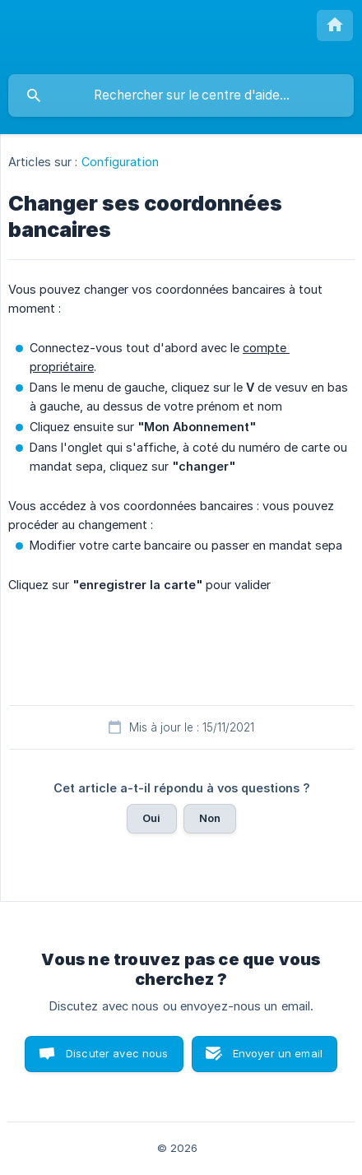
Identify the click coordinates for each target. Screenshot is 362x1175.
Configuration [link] (120, 162)
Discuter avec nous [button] (117, 1053)
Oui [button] (151, 817)
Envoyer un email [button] (278, 1053)
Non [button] (209, 817)
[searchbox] (181, 95)
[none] (335, 25)
